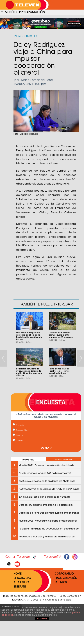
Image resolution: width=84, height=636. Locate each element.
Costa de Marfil (21, 430)
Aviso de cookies (11, 606)
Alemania (18, 425)
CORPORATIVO (64, 573)
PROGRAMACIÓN (66, 578)
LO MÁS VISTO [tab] (28, 460)
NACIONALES (26, 35)
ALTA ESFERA (21, 582)
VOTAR (46, 447)
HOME (17, 573)
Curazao (18, 440)
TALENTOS (61, 582)
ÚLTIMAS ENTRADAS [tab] (63, 459)
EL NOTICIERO (22, 578)
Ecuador (18, 435)
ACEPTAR (42, 619)
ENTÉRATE (19, 586)
